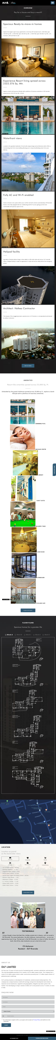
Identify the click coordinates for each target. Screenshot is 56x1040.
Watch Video (28, 365)
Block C (27, 635)
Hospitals (27, 859)
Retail (45, 859)
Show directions (28, 892)
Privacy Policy (36, 1019)
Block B (18, 635)
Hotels (10, 864)
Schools (10, 858)
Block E (46, 635)
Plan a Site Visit (28, 610)
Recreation (28, 863)
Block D (37, 635)
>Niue (28, 1011)
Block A (9, 635)
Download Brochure (42, 1038)
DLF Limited (8, 966)
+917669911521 (14, 1038)
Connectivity (45, 864)
